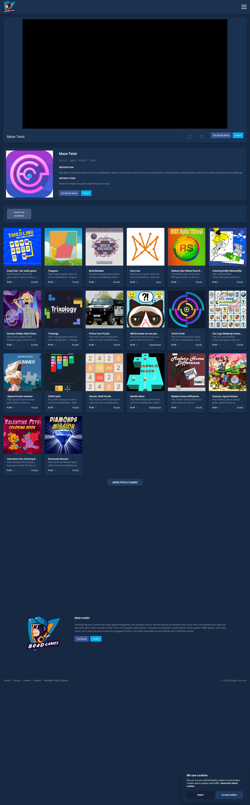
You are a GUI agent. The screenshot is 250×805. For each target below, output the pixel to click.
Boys (158, 282)
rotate (83, 160)
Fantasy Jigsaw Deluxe (225, 396)
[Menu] (244, 7)
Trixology (53, 333)
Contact (37, 680)
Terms (7, 680)
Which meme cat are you (143, 333)
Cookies (26, 680)
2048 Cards (54, 396)
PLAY (9, 282)
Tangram (53, 270)
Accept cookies (229, 795)
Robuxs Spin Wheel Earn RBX (187, 270)
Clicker (240, 407)
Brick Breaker (96, 270)
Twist (93, 160)
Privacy (16, 680)
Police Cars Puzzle (99, 333)
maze (73, 160)
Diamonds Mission (58, 459)
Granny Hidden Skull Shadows (23, 333)
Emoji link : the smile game (21, 270)
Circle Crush (178, 333)
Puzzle (63, 160)
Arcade (34, 282)
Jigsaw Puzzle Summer (20, 396)
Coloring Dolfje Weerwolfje (227, 270)
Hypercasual (155, 345)
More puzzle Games (125, 482)
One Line (135, 270)
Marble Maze (137, 396)
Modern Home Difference (185, 396)
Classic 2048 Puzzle (100, 396)
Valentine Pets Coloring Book (23, 459)
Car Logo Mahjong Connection (229, 333)
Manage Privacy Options (56, 680)
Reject (200, 795)
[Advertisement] (125, 541)
